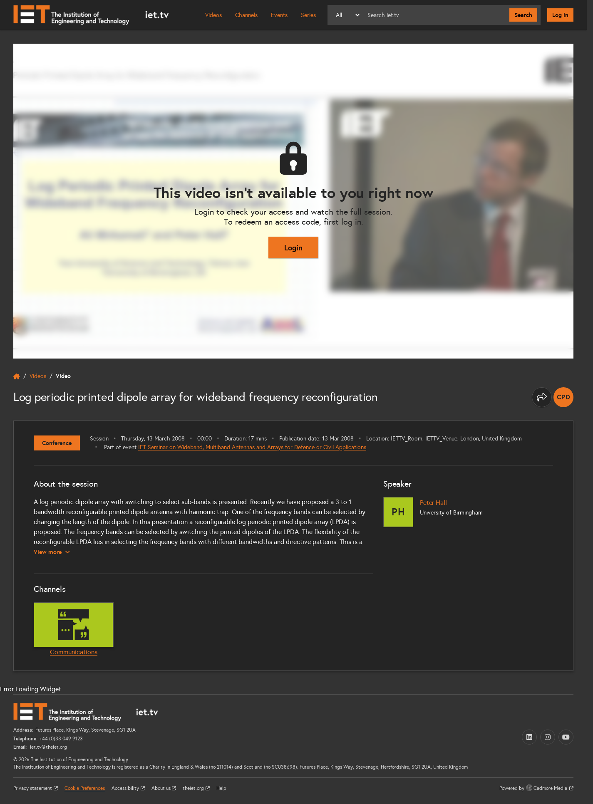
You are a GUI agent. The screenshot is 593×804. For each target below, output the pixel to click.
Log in (560, 15)
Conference (57, 443)
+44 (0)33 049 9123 (61, 739)
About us (161, 788)
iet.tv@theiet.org (48, 747)
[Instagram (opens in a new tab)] (547, 737)
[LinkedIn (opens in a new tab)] (529, 737)
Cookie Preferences (85, 788)
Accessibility (126, 788)
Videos (213, 15)
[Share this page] (542, 397)
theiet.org (194, 788)
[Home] (91, 15)
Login (293, 247)
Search (523, 15)
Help (221, 788)
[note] (563, 397)
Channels (246, 15)
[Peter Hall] (398, 512)
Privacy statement (33, 788)
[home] (16, 376)
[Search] (435, 15)
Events (279, 15)
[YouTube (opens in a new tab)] (565, 737)
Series (308, 15)
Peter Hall (433, 503)
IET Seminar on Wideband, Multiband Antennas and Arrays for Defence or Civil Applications (252, 447)
